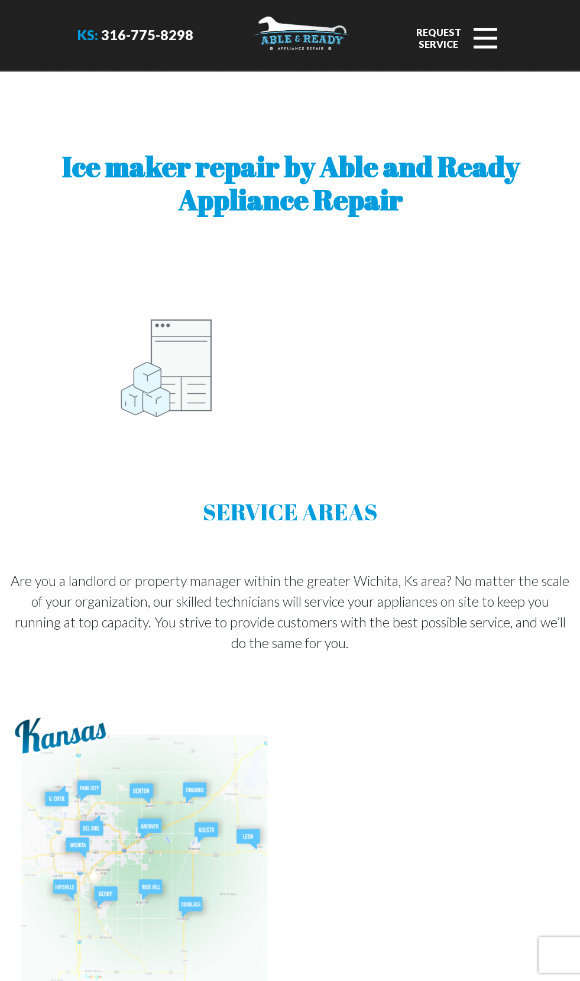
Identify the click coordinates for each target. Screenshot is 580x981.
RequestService (438, 38)
